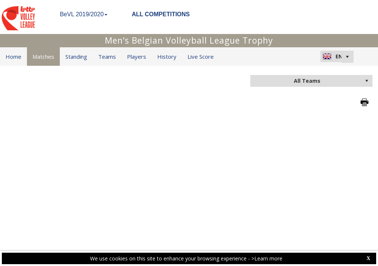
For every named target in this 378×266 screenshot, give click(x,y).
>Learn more (266, 258)
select (366, 81)
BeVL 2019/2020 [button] (83, 14)
